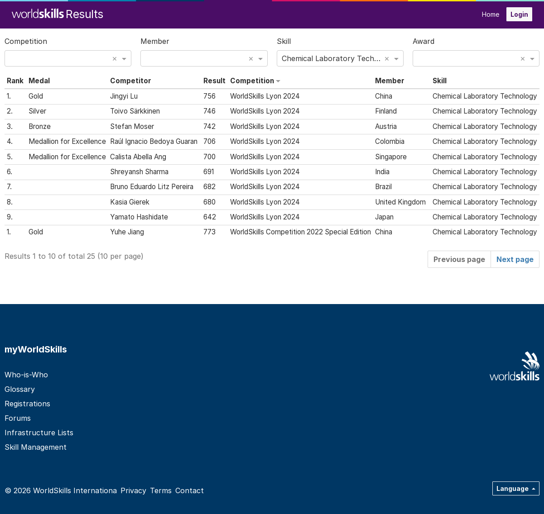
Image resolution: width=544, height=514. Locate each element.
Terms (161, 490)
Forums (18, 418)
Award (423, 41)
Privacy (133, 490)
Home (490, 14)
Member (154, 41)
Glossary (20, 389)
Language (513, 488)
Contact (189, 490)
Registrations (27, 403)
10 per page (120, 256)
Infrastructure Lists (39, 432)
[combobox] (68, 58)
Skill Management (36, 447)
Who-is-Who (26, 374)
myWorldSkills (36, 349)
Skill (284, 41)
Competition (26, 41)
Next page (515, 259)
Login (519, 14)
